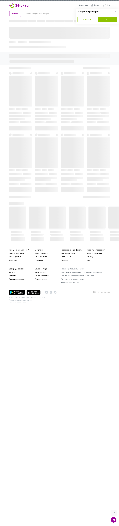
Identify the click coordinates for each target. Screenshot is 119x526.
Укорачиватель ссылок (70, 283)
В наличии (39, 260)
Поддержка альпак (17, 279)
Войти (106, 5)
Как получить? (15, 257)
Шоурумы (39, 250)
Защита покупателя (94, 253)
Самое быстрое (41, 279)
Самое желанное (42, 276)
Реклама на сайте (68, 253)
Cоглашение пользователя (18, 303)
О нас (89, 260)
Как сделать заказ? (17, 253)
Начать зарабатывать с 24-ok (72, 269)
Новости (12, 276)
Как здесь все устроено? (19, 250)
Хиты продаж (40, 272)
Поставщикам (66, 257)
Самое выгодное (42, 269)
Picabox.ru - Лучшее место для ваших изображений (81, 272)
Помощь (90, 257)
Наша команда (41, 257)
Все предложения (16, 269)
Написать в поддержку (96, 250)
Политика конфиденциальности (20, 300)
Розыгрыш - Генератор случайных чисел (77, 276)
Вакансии (64, 260)
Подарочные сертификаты (71, 250)
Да (107, 19)
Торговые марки (41, 253)
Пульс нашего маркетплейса (72, 279)
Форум (95, 5)
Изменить (87, 19)
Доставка (13, 260)
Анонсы (12, 272)
